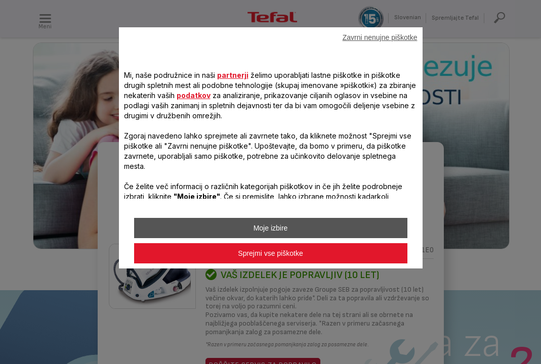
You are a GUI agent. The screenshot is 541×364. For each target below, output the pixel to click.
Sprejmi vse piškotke (270, 253)
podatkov (194, 95)
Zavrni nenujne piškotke (380, 37)
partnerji (232, 75)
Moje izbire (271, 228)
